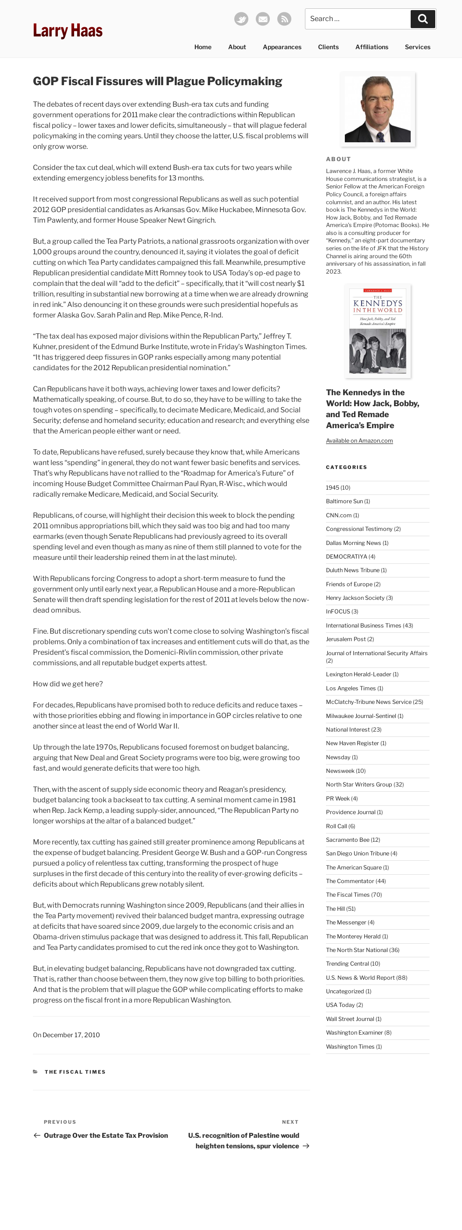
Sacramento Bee (347, 840)
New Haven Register (352, 743)
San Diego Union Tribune (357, 853)
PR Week (338, 798)
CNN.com (339, 515)
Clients (328, 46)
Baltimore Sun (344, 501)
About (237, 46)
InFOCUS (338, 611)
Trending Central (347, 963)
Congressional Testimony (359, 529)
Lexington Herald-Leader (358, 674)
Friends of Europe (349, 584)
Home (202, 46)
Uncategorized (345, 991)
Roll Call (336, 826)
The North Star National (357, 950)
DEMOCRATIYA (346, 556)
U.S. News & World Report (360, 977)
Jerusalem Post (346, 639)
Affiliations (371, 46)
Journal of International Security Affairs (377, 653)
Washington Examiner (354, 1032)
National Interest (348, 729)
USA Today (340, 1005)
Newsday (338, 757)
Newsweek (340, 771)
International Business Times (363, 625)
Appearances (282, 46)
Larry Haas (68, 30)
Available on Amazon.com (359, 440)
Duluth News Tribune (353, 570)
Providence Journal (351, 812)
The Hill (335, 908)
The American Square (354, 867)
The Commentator (350, 881)
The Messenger (346, 922)
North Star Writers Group (359, 784)
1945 (332, 487)
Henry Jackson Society (355, 598)
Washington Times (350, 1046)
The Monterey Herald (353, 936)
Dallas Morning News (353, 543)
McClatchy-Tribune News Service (369, 702)
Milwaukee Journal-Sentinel (361, 716)
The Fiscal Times (75, 1072)
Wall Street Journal (350, 1019)
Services (417, 46)
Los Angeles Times (351, 688)
